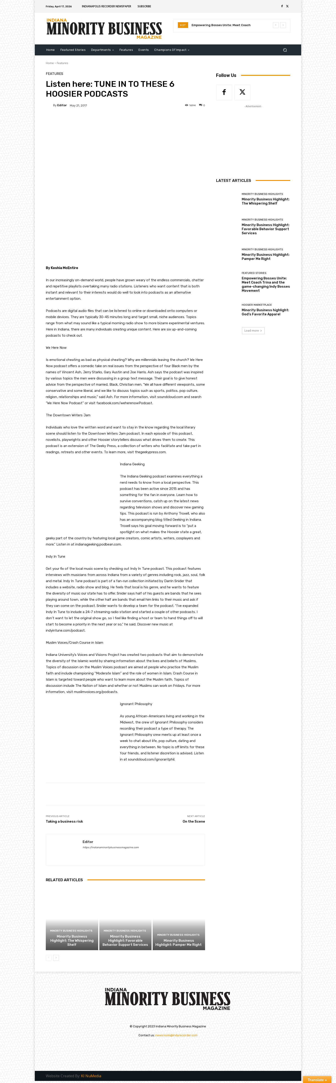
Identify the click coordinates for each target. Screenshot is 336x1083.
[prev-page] (48, 958)
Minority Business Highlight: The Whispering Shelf (72, 940)
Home (50, 63)
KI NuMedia (91, 1076)
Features (62, 63)
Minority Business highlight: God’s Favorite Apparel (265, 312)
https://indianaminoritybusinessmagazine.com (111, 847)
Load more (253, 331)
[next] (283, 25)
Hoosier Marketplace (257, 305)
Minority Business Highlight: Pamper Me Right (178, 942)
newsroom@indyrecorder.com (176, 1035)
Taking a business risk (64, 821)
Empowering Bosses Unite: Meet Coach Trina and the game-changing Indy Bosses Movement (266, 284)
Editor (62, 105)
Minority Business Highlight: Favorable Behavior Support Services (125, 940)
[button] (284, 49)
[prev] (276, 25)
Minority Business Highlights (71, 931)
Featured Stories (254, 273)
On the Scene (194, 821)
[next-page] (56, 958)
